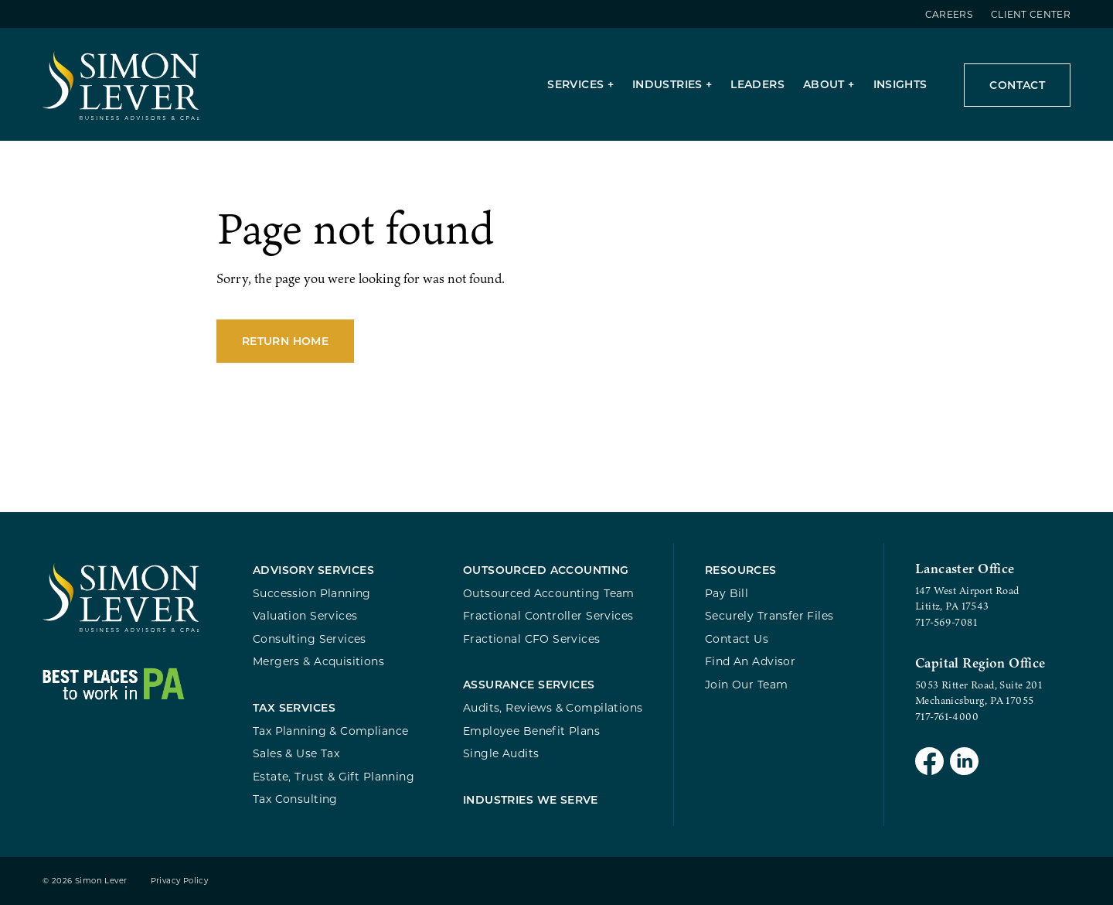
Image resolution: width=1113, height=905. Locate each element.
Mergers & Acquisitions (318, 661)
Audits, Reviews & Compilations (552, 707)
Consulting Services (309, 638)
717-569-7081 (946, 622)
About (824, 84)
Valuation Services (305, 615)
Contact (1017, 84)
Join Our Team (746, 684)
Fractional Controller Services (548, 615)
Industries (667, 84)
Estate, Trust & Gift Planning (333, 776)
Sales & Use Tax (296, 753)
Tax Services (294, 707)
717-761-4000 (947, 716)
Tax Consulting (295, 798)
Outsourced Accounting (546, 569)
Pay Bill (726, 593)
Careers (948, 14)
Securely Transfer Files (769, 615)
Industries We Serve (530, 799)
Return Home (285, 340)
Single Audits (501, 753)
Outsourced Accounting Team (549, 593)
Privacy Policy (180, 881)
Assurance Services (529, 684)
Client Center (1030, 14)
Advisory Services (313, 569)
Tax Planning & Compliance (330, 730)
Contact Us (736, 638)
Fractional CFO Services (532, 638)
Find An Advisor (750, 661)
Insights (900, 84)
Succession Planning (312, 593)
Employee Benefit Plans (531, 730)
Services (575, 84)
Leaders (757, 84)
